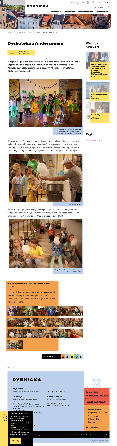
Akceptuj (15, 441)
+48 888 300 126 (98, 395)
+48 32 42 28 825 (56, 403)
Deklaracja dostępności (102, 435)
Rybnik (87, 140)
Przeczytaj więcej (15, 416)
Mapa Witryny (90, 435)
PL (108, 2)
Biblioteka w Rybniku (94, 140)
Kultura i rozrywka (34, 32)
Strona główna (12, 32)
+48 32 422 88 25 (95, 402)
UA (104, 2)
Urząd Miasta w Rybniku (97, 412)
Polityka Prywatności (79, 435)
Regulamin (69, 435)
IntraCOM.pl (105, 441)
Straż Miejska (93, 416)
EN (100, 2)
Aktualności (22, 32)
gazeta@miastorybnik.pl (61, 405)
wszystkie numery (92, 427)
